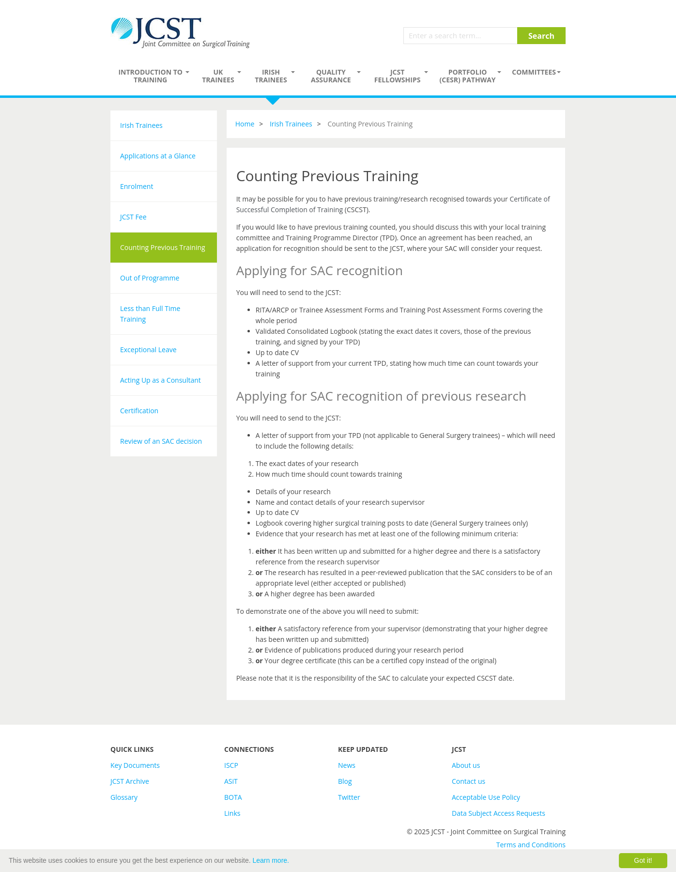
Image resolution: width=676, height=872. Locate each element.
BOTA (233, 797)
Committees (534, 72)
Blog (345, 781)
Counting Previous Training (162, 247)
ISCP (231, 765)
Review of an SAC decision (161, 441)
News (346, 765)
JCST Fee (133, 216)
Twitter (349, 797)
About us (466, 765)
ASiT (231, 781)
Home (245, 123)
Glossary (124, 797)
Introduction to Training (150, 75)
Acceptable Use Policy (486, 797)
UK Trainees (218, 75)
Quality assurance (331, 75)
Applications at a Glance (158, 155)
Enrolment (136, 186)
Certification (139, 410)
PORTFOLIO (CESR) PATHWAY (468, 75)
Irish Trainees (271, 75)
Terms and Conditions (531, 844)
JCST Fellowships (397, 75)
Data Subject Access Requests (498, 813)
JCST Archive (129, 781)
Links (232, 813)
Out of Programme (149, 277)
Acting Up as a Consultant (160, 380)
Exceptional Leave (148, 349)
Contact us (468, 781)
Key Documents (135, 765)
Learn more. (271, 860)
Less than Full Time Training (150, 314)
